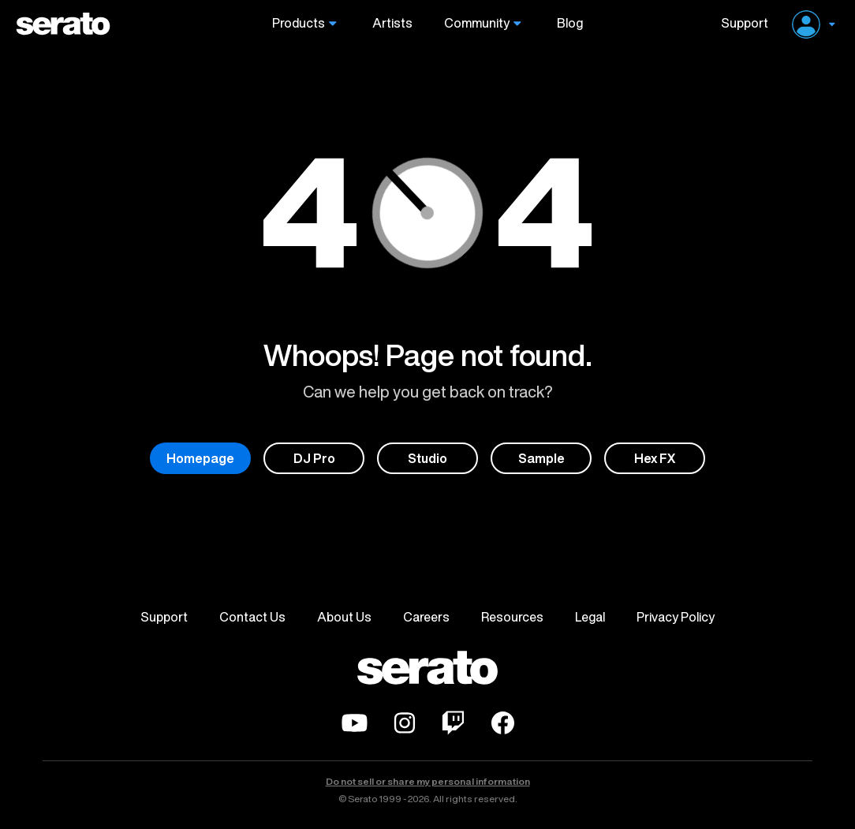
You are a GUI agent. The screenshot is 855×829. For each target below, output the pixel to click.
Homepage (200, 458)
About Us (344, 616)
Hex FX (655, 458)
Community (477, 23)
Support (738, 23)
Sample (541, 458)
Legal (590, 616)
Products (298, 23)
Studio (427, 458)
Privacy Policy (676, 616)
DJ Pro (314, 458)
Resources (512, 616)
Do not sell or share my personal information (428, 781)
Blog (570, 23)
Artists (392, 23)
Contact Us (252, 616)
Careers (426, 616)
